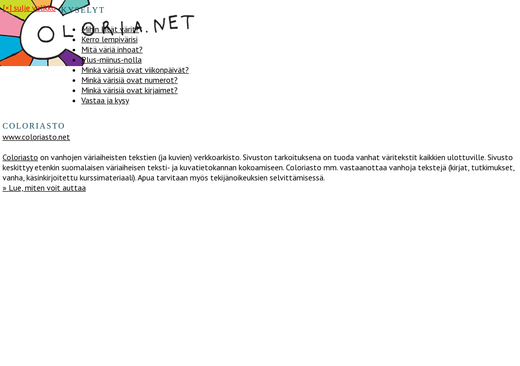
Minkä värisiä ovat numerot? (129, 80)
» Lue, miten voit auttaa (44, 187)
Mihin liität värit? (110, 29)
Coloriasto (20, 157)
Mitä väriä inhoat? (112, 49)
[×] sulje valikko (29, 8)
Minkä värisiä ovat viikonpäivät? (135, 70)
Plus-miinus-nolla (111, 59)
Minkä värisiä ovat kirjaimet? (129, 90)
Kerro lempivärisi (109, 39)
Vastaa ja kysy (105, 100)
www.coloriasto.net (36, 137)
